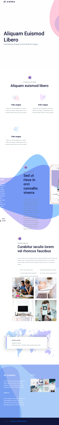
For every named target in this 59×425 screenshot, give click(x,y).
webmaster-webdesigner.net (19, 421)
